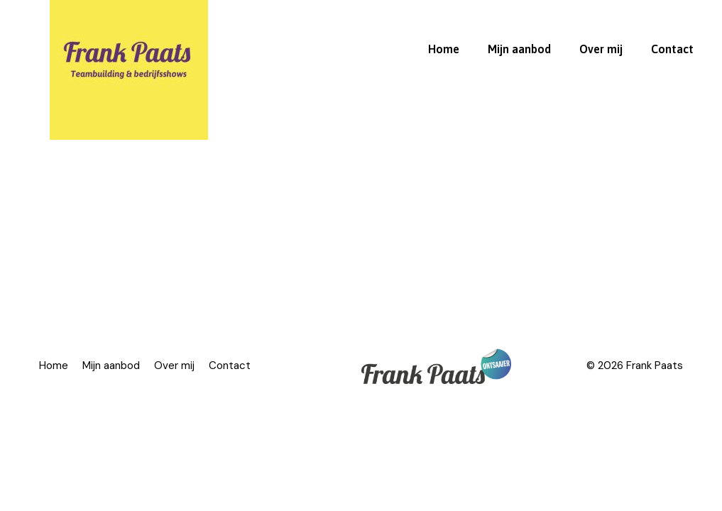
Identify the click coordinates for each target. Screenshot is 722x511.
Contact (672, 49)
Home (443, 49)
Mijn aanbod (519, 49)
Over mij (601, 49)
